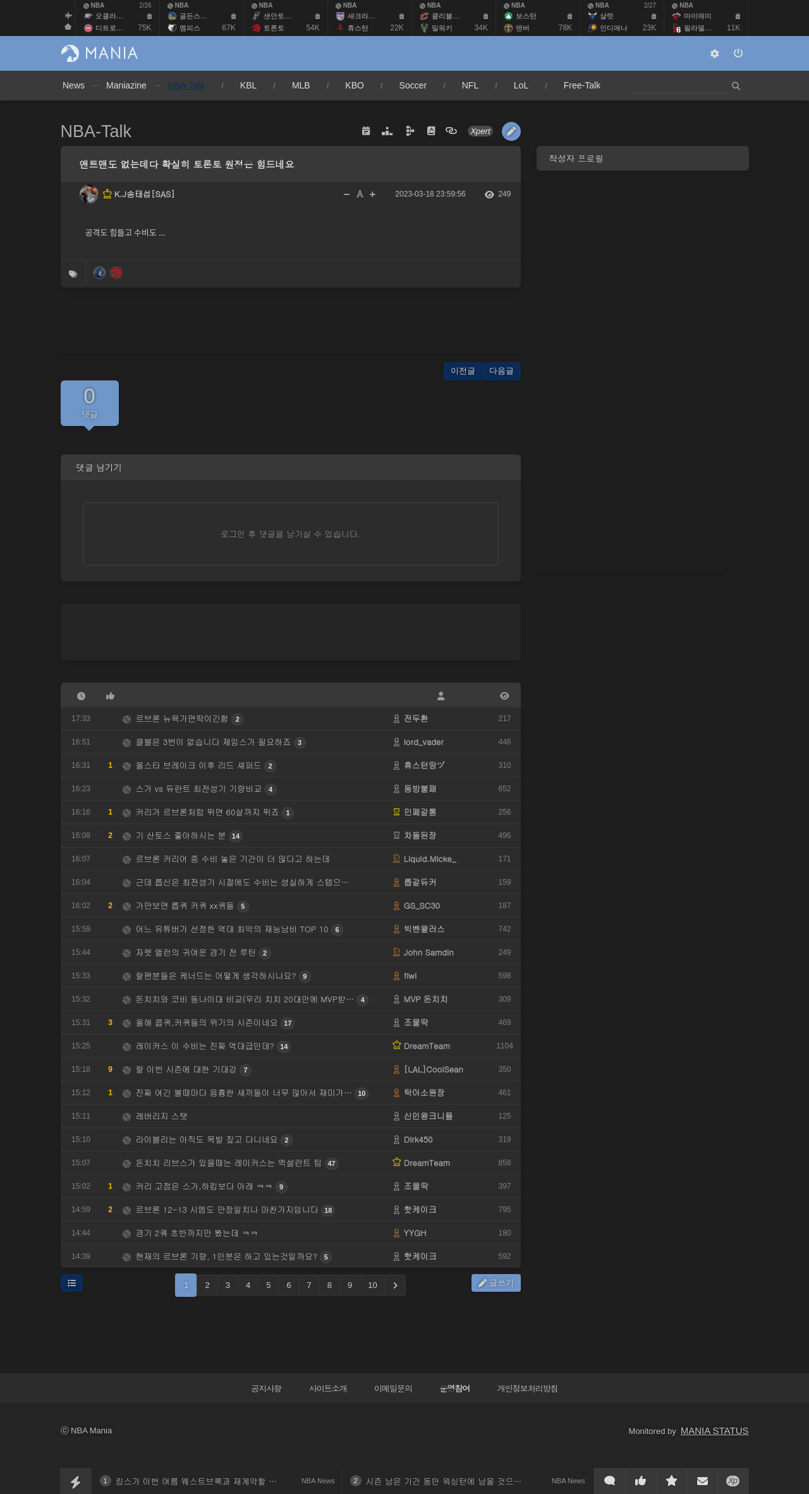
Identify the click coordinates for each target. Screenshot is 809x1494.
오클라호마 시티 (120, 16)
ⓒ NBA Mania (87, 1430)
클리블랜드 (449, 16)
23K (649, 28)
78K (565, 28)
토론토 (274, 28)
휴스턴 (358, 28)
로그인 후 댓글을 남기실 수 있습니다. (290, 534)
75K (144, 28)
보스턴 (526, 16)
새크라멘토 (365, 16)
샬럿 (607, 16)
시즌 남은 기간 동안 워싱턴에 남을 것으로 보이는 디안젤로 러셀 (485, 1481)
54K (312, 28)
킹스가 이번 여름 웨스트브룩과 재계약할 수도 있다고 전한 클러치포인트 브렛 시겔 (269, 1481)
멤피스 (189, 28)
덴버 (523, 28)
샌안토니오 (281, 16)
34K (481, 28)
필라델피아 (701, 28)
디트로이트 (112, 28)
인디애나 (614, 28)
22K (397, 28)
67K (228, 28)
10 (372, 1285)
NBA (94, 5)
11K (733, 28)
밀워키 (442, 28)
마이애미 (698, 16)
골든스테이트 (200, 16)
